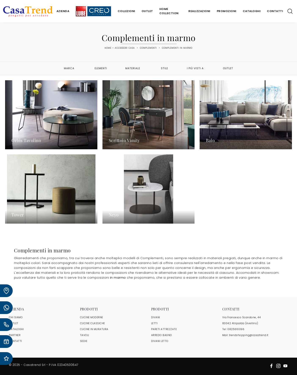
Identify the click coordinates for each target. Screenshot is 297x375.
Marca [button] (69, 68)
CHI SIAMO (16, 317)
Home (108, 48)
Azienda (63, 11)
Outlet (147, 11)
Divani (155, 317)
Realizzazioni (199, 11)
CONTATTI (15, 341)
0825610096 (235, 329)
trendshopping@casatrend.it (248, 335)
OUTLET (13, 323)
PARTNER (15, 335)
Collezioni (126, 11)
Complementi (148, 48)
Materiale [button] (132, 68)
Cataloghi (252, 11)
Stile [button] (164, 68)
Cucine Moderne (91, 317)
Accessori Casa (125, 48)
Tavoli (84, 335)
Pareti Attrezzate (164, 329)
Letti (154, 323)
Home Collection (169, 11)
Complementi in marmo (177, 48)
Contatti (275, 11)
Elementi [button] (101, 68)
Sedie (83, 341)
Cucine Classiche (92, 323)
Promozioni (226, 11)
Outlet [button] (228, 68)
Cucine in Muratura (94, 329)
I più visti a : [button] (196, 68)
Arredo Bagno (161, 335)
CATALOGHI (16, 329)
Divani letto (160, 341)
